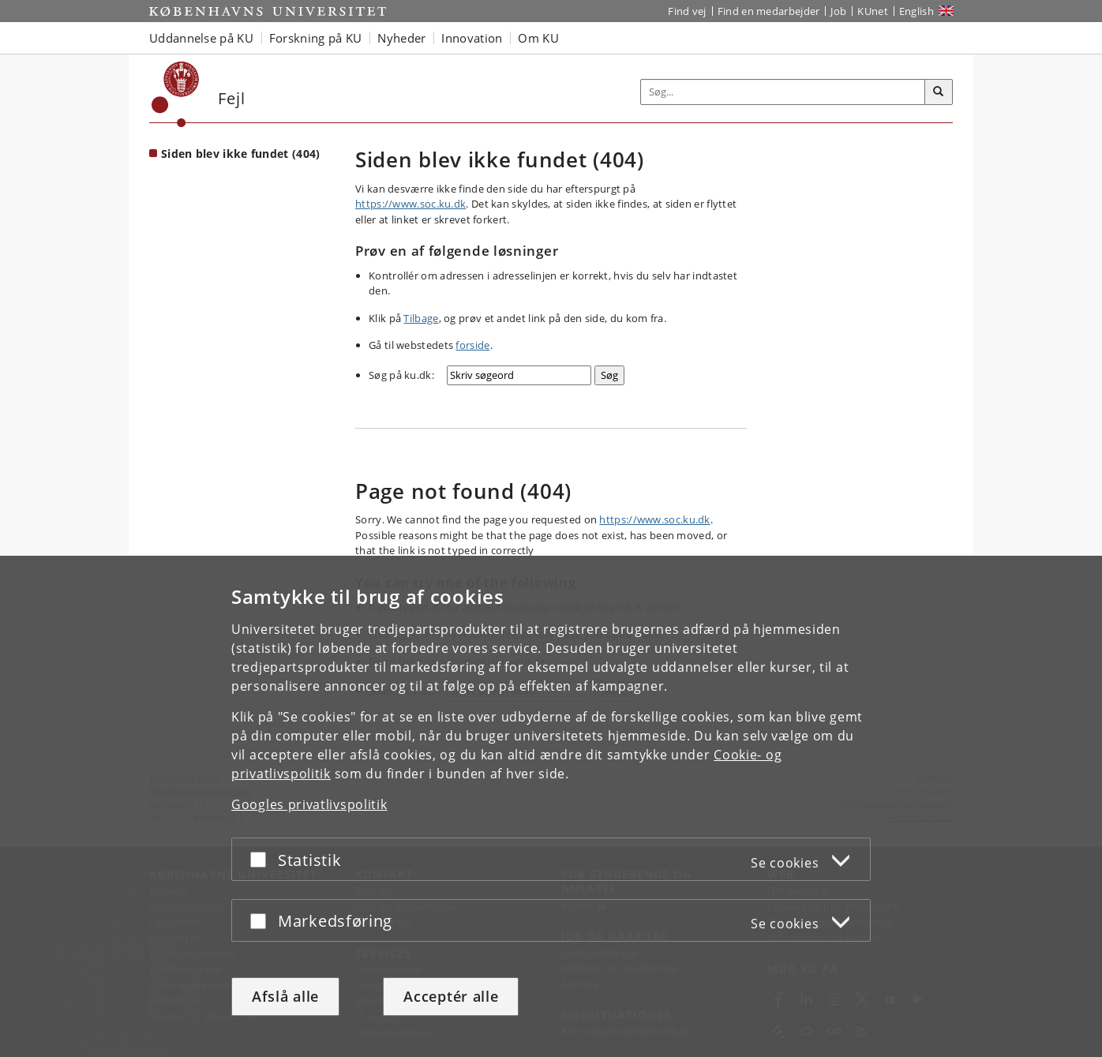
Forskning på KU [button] (315, 38)
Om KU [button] (538, 38)
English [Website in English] (916, 11)
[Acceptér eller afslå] (262, 859)
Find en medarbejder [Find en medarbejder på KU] (769, 11)
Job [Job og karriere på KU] (838, 11)
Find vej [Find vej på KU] (687, 11)
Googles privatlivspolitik (309, 804)
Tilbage (420, 318)
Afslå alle (285, 996)
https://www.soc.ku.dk (410, 204)
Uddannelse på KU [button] (201, 38)
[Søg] (938, 92)
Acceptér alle (450, 996)
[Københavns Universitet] (176, 94)
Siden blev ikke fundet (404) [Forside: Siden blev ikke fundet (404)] (240, 153)
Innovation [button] (471, 38)
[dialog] (551, 806)
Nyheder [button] (401, 38)
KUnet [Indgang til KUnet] (872, 11)
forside (472, 345)
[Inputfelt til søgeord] (783, 92)
